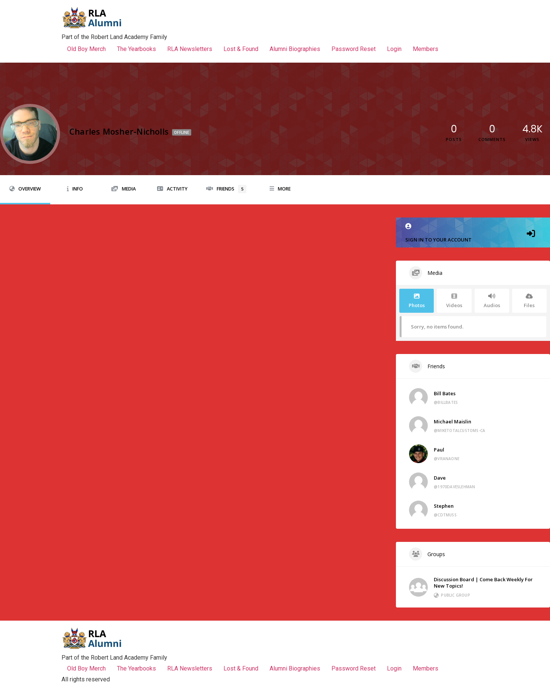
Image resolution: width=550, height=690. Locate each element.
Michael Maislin (452, 421)
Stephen (444, 505)
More (280, 189)
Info (75, 189)
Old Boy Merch (86, 48)
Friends (226, 189)
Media (123, 189)
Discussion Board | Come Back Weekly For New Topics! (483, 582)
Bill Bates (445, 393)
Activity (172, 189)
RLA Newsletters (189, 48)
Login (394, 48)
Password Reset (353, 48)
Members (425, 48)
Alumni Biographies (295, 48)
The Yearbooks (136, 48)
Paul (439, 449)
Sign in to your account (473, 233)
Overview (25, 189)
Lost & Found (240, 48)
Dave (440, 477)
